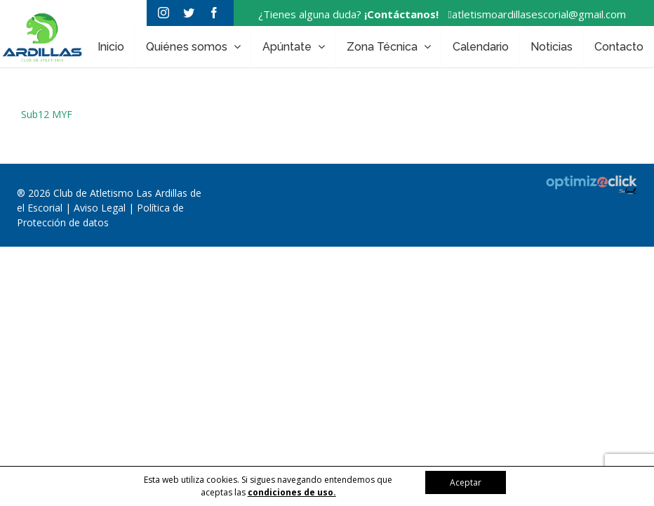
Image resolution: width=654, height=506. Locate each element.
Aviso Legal (101, 207)
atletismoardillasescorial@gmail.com (533, 14)
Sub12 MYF (46, 114)
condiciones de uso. (292, 492)
